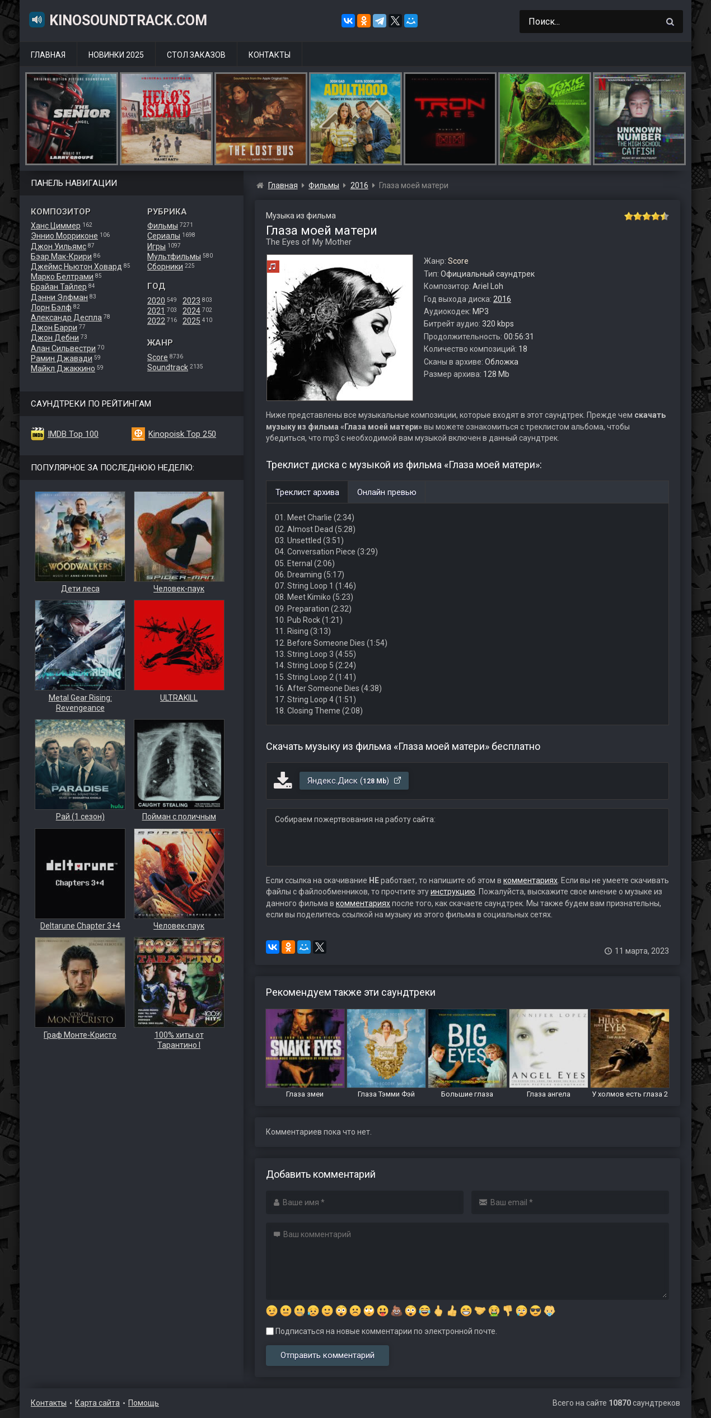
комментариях (530, 880)
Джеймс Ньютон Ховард (76, 266)
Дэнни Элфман (59, 297)
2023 (191, 300)
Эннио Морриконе (64, 235)
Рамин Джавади (61, 358)
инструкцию (453, 891)
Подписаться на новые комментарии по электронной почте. (381, 1331)
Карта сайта (97, 1402)
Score (157, 357)
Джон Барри (54, 327)
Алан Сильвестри (63, 348)
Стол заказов (196, 54)
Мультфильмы (174, 256)
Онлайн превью (387, 492)
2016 (502, 299)
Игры (156, 246)
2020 (156, 300)
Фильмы (162, 225)
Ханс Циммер (56, 225)
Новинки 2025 (116, 54)
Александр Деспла (66, 317)
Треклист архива (307, 492)
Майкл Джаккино (63, 368)
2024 (191, 310)
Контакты (270, 54)
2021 (156, 310)
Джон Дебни (55, 337)
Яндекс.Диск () (354, 781)
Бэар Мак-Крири (61, 256)
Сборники (165, 266)
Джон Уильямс (58, 246)
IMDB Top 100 (73, 434)
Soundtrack (167, 367)
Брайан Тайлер (59, 286)
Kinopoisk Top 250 (182, 434)
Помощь (143, 1402)
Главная (48, 54)
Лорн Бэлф (51, 307)
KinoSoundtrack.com (117, 20)
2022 (156, 320)
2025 (191, 320)
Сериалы (163, 235)
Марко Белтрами (62, 276)
